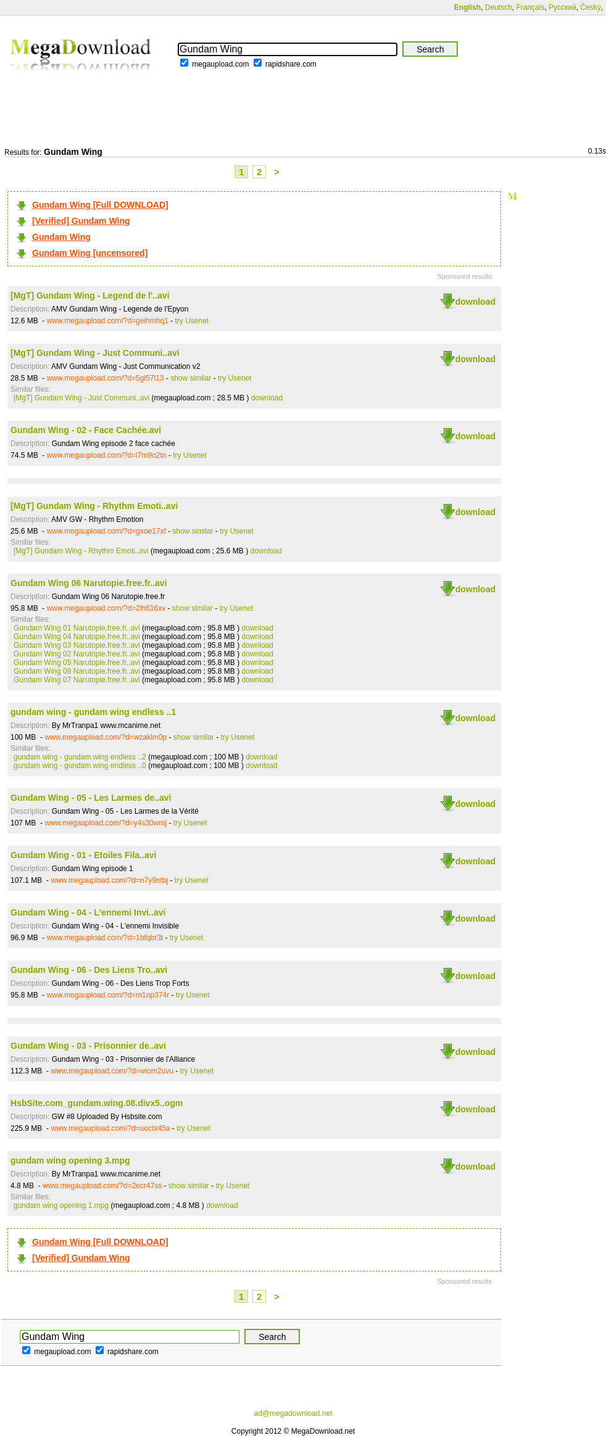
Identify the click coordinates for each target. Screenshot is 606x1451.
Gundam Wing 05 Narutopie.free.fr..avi (77, 662)
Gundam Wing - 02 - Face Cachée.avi (85, 430)
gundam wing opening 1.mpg (61, 1205)
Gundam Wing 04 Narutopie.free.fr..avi (77, 636)
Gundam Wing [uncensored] (89, 253)
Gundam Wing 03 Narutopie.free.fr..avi (77, 645)
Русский (562, 7)
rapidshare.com (291, 64)
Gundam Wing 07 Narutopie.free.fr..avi (77, 680)
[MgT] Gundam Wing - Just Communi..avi (95, 353)
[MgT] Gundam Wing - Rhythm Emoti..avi (94, 506)
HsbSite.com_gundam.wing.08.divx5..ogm (96, 1103)
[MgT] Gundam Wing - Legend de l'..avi (90, 295)
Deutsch (498, 7)
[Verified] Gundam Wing (81, 221)
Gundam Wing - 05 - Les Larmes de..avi (91, 798)
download (475, 302)
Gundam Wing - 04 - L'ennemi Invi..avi (87, 912)
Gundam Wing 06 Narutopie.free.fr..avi (88, 583)
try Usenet (192, 320)
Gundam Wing (61, 237)
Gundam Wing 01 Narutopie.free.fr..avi (77, 628)
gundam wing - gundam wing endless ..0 (80, 765)
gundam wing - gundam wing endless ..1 (93, 712)
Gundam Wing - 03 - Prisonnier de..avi (88, 1046)
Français (530, 7)
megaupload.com (220, 64)
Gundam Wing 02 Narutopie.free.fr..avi (77, 654)
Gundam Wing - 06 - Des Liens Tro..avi (88, 970)
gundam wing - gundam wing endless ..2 (80, 757)
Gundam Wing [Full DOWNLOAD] (100, 205)
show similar (190, 378)
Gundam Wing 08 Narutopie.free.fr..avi (77, 671)
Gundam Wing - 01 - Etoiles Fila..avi (83, 855)
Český (590, 7)
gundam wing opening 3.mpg (70, 1160)
